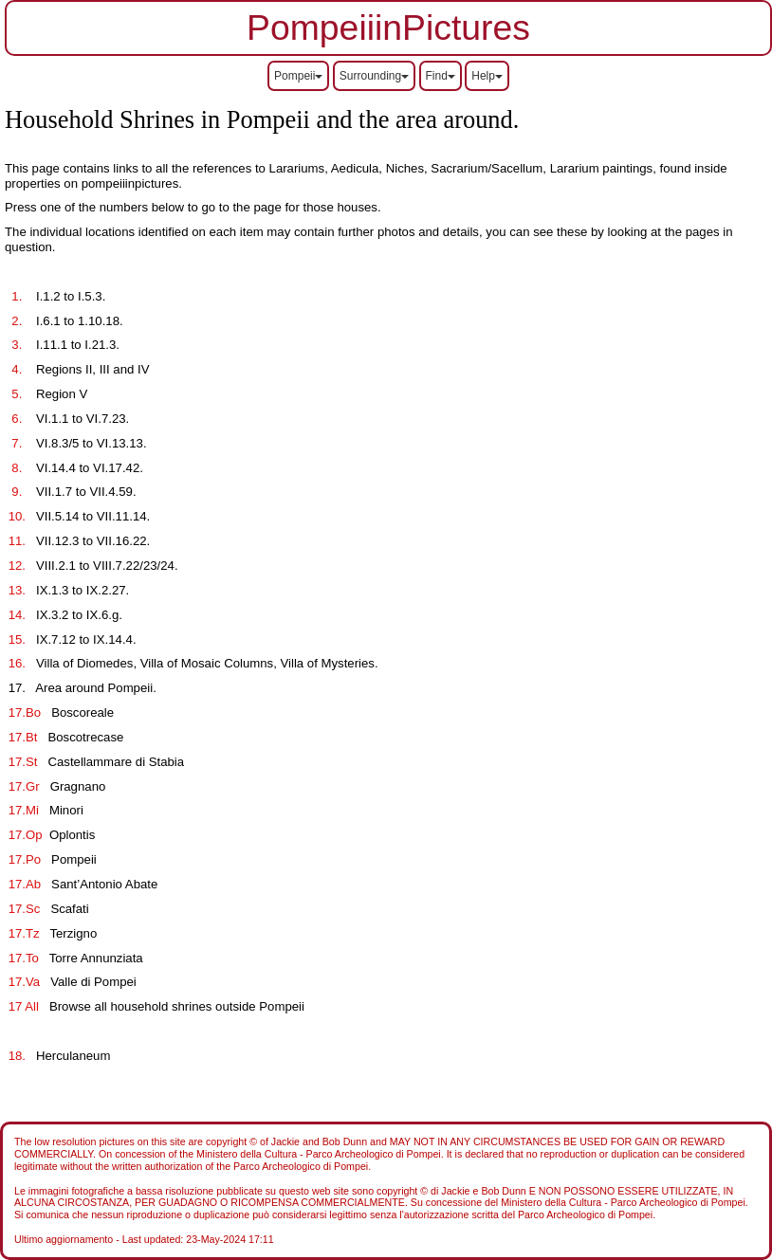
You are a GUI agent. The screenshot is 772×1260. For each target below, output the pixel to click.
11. (17, 541)
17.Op (25, 835)
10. (17, 516)
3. (15, 345)
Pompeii (298, 75)
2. (15, 321)
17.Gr (24, 786)
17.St (23, 762)
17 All (24, 1006)
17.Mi (24, 810)
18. (17, 1056)
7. (15, 443)
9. (15, 491)
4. (15, 369)
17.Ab (25, 884)
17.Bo (27, 712)
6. (15, 418)
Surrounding (374, 75)
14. (17, 615)
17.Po (25, 859)
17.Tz (24, 933)
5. (15, 394)
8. (15, 468)
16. (17, 663)
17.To (24, 958)
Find (440, 75)
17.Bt (23, 737)
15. (17, 639)
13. (17, 590)
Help (487, 75)
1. (15, 296)
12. (17, 565)
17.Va (24, 982)
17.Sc (24, 909)
